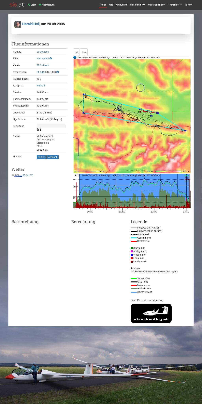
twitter (41, 157)
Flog (111, 5)
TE (31, 175)
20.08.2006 (43, 51)
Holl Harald (43, 58)
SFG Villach (43, 65)
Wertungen (121, 5)
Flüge (103, 5)
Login (32, 5)
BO (23, 175)
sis (76, 52)
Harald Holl (26, 24)
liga (84, 52)
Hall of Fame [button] (137, 5)
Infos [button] (188, 5)
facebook (52, 157)
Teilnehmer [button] (175, 5)
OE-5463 (41, 72)
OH (27, 175)
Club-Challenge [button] (156, 5)
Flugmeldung (46, 5)
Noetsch (41, 85)
